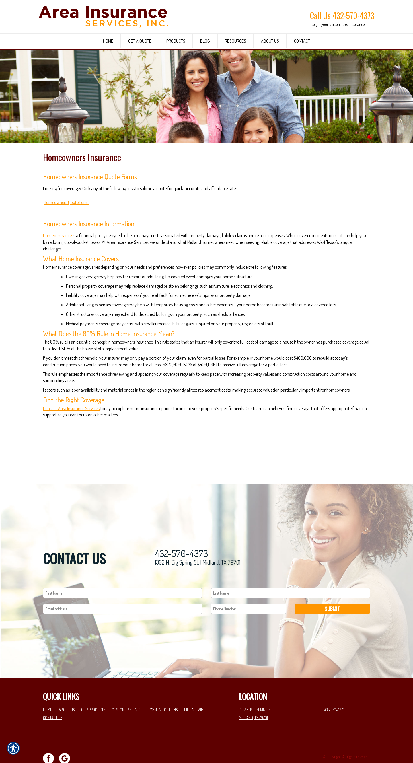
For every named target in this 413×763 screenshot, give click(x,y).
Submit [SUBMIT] (332, 589)
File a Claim (194, 690)
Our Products (93, 690)
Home (47, 690)
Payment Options (163, 690)
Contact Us (52, 697)
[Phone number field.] (248, 589)
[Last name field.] (290, 573)
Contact (50, 447)
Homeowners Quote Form (66, 241)
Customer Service (127, 690)
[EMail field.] (122, 589)
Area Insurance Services (79, 447)
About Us (67, 690)
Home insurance (57, 274)
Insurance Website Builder (350, 744)
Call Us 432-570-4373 (342, 16)
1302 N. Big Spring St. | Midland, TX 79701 (197, 542)
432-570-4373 (181, 533)
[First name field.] (122, 573)
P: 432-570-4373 (332, 690)
